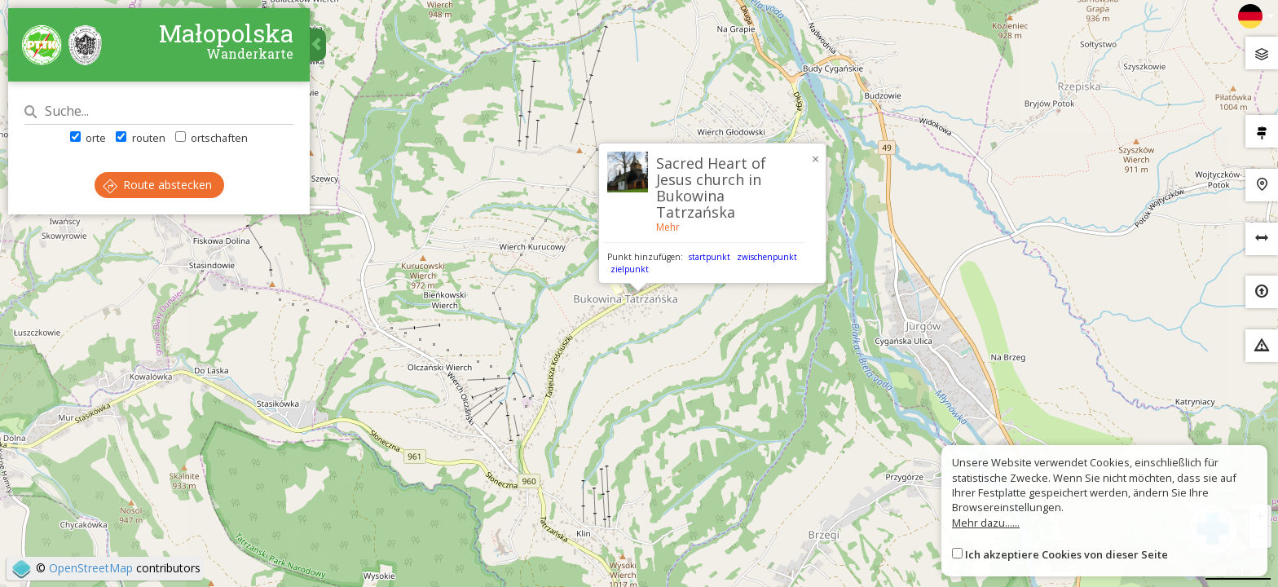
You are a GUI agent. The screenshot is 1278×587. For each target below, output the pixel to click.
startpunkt (709, 257)
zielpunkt (629, 269)
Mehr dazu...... (986, 522)
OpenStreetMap (91, 568)
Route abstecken (157, 184)
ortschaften (211, 137)
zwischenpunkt (767, 257)
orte (88, 137)
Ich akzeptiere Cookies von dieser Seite (1066, 554)
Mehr (668, 227)
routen (140, 137)
